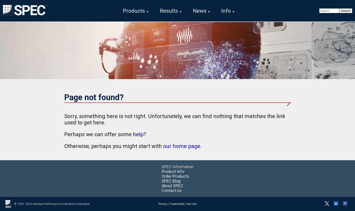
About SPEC (172, 185)
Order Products (175, 176)
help (138, 134)
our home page (181, 146)
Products (134, 11)
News (199, 11)
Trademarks (177, 204)
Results (169, 11)
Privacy (162, 204)
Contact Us (172, 190)
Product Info (173, 171)
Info (226, 11)
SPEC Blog (171, 181)
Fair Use (192, 204)
